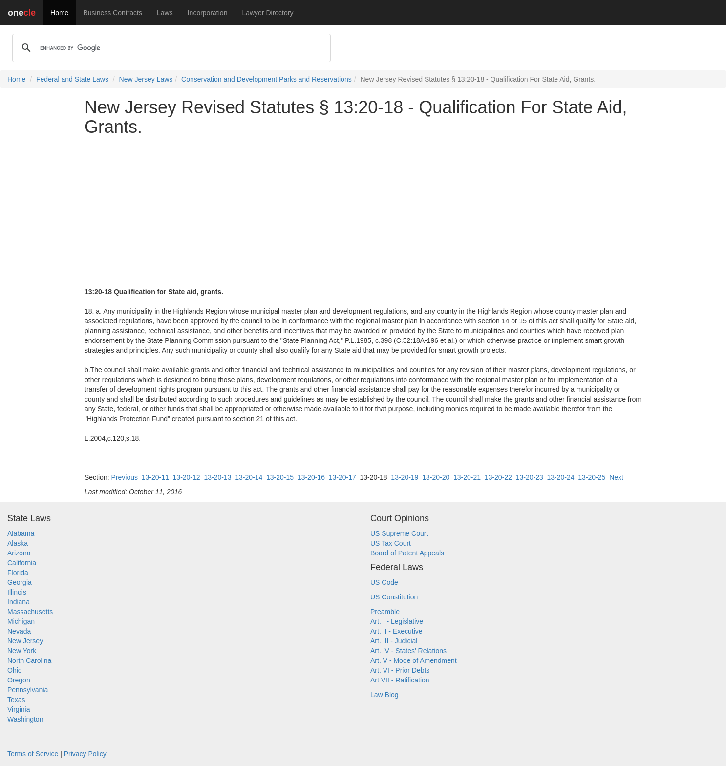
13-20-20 (435, 477)
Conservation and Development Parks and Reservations (266, 79)
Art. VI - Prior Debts (399, 670)
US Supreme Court (399, 533)
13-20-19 (404, 477)
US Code (384, 582)
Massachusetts (30, 612)
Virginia (18, 709)
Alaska (17, 543)
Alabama (20, 533)
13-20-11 (155, 477)
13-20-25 (591, 477)
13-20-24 (561, 477)
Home (59, 13)
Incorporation (208, 13)
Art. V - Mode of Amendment (413, 660)
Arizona (18, 553)
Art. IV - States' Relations (408, 651)
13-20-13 (217, 477)
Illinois (16, 592)
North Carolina (29, 660)
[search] (170, 48)
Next (616, 477)
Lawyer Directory (267, 13)
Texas (16, 699)
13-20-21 (467, 477)
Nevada (19, 631)
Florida (17, 572)
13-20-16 (311, 477)
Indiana (18, 602)
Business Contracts (112, 13)
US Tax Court (390, 543)
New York (21, 651)
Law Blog (384, 695)
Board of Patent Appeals (407, 553)
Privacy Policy (85, 754)
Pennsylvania (27, 690)
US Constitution (394, 597)
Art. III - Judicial (393, 641)
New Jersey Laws (146, 79)
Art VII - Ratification (399, 680)
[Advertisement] (363, 211)
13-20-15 (280, 477)
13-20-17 (342, 477)
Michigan (21, 621)
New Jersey (25, 641)
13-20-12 (186, 477)
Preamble (385, 612)
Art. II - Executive (396, 631)
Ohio (14, 670)
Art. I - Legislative (396, 621)
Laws (165, 13)
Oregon (18, 680)
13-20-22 (498, 477)
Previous (124, 477)
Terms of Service (32, 754)
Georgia (19, 582)
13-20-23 (529, 477)
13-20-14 (248, 477)
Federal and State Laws (72, 79)
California (21, 563)
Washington (25, 719)
